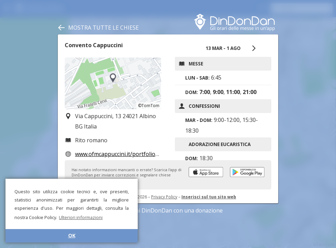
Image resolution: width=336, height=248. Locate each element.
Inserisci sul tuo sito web (208, 197)
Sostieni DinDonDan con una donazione (168, 210)
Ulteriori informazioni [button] (81, 217)
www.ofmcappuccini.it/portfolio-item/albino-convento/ (145, 154)
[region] (113, 83)
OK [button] (71, 235)
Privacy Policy (164, 197)
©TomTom (148, 105)
